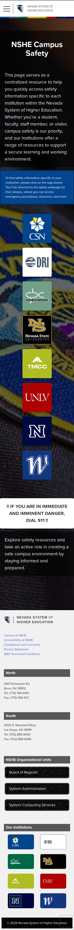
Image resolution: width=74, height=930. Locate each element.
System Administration (27, 788)
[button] (8, 8)
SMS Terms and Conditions (22, 654)
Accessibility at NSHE (18, 640)
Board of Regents (23, 772)
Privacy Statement (16, 649)
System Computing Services (32, 805)
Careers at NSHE (15, 635)
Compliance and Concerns (22, 644)
